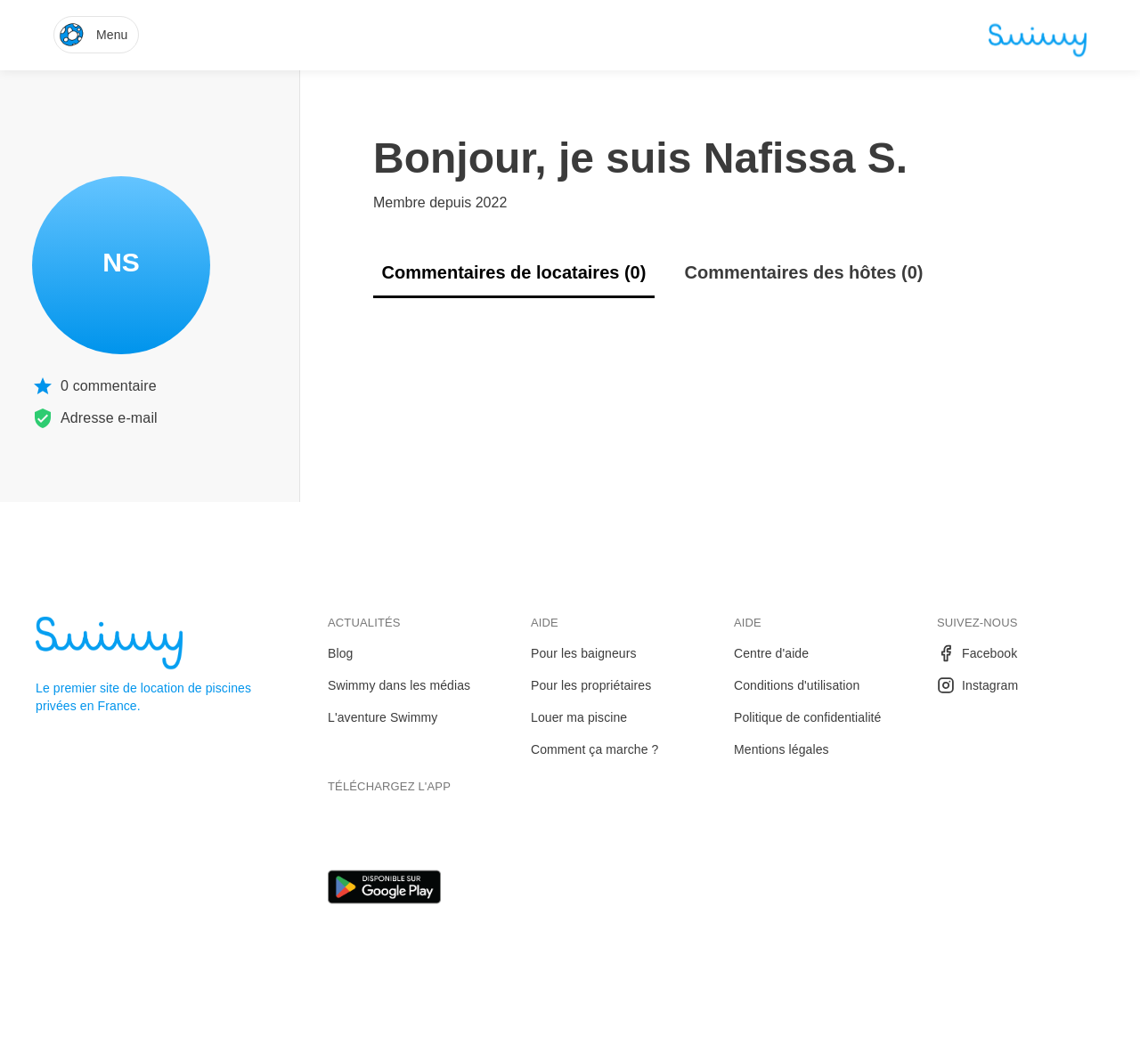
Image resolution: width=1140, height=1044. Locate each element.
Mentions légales (781, 749)
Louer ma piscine (579, 717)
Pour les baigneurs (584, 653)
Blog (340, 653)
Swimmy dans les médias (399, 685)
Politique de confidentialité (807, 717)
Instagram (977, 685)
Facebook (977, 653)
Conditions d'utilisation (796, 685)
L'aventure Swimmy (382, 717)
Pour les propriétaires (591, 685)
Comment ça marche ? (595, 749)
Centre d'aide (771, 653)
